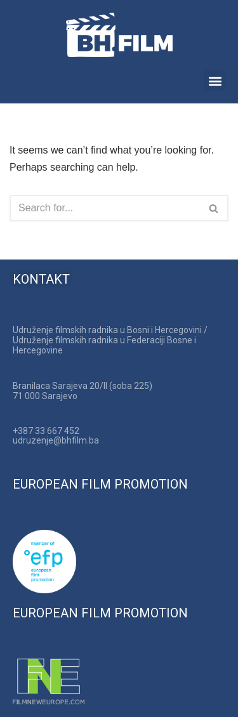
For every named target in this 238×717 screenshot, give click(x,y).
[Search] (105, 208)
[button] (214, 80)
